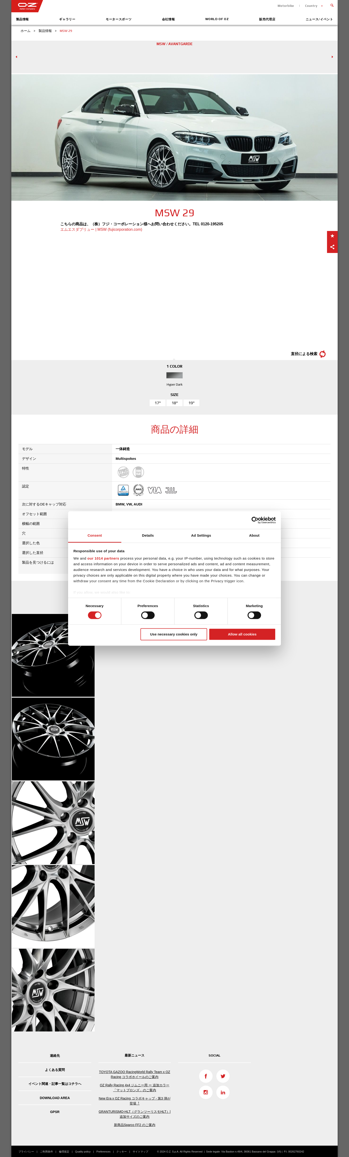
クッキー (121, 1151)
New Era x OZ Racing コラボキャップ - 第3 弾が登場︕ (134, 1100)
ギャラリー (67, 19)
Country (311, 6)
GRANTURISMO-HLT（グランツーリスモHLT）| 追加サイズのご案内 (134, 1114)
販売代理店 (267, 19)
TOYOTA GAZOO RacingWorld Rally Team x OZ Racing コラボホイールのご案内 (134, 1074)
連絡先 (55, 1055)
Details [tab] (148, 535)
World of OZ (217, 19)
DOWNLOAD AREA (55, 1098)
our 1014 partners (103, 558)
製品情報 (22, 19)
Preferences (103, 1151)
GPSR (55, 1112)
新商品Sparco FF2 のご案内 (134, 1125)
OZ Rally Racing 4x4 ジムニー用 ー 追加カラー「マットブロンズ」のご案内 (134, 1087)
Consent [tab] (94, 535)
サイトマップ (140, 1151)
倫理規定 (64, 1151)
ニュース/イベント (319, 19)
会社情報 (168, 19)
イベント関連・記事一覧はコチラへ (54, 1084)
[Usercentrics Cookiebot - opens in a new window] (255, 520)
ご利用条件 (46, 1151)
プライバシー (26, 1151)
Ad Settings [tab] (201, 535)
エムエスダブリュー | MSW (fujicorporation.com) (101, 229)
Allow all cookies (242, 634)
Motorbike (286, 6)
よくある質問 (55, 1070)
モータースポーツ (118, 19)
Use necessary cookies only (173, 634)
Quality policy (83, 1151)
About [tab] (254, 535)
